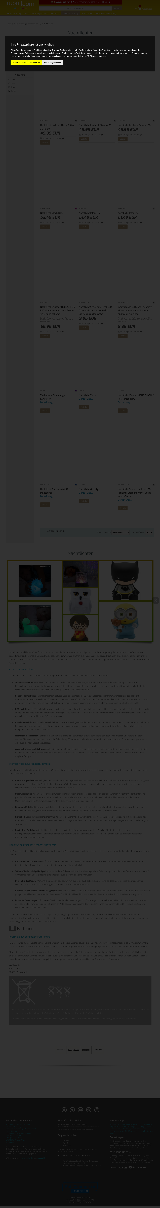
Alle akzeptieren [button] (19, 63)
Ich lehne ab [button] (35, 63)
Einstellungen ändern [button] (52, 63)
